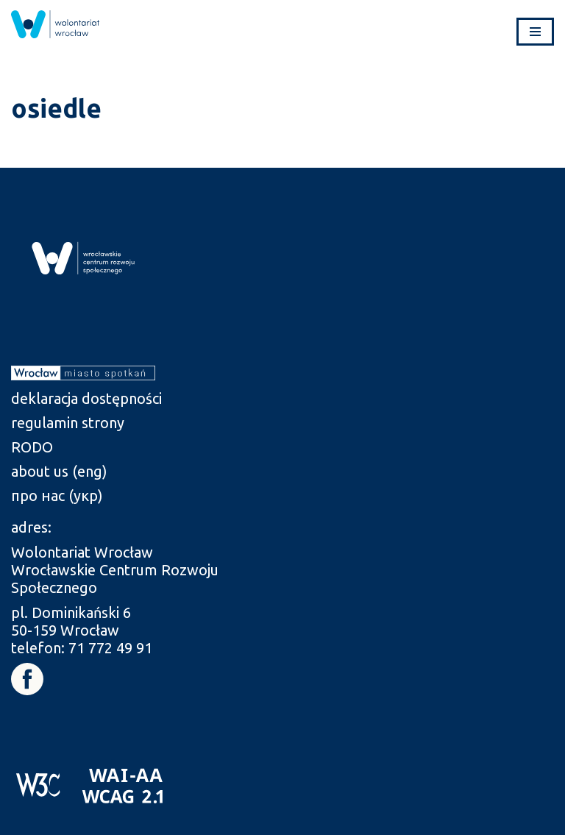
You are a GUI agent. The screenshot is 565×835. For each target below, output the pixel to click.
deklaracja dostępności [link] (86, 398)
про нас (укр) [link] (57, 495)
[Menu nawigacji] (535, 32)
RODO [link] (32, 446)
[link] (55, 24)
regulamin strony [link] (67, 422)
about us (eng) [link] (59, 471)
